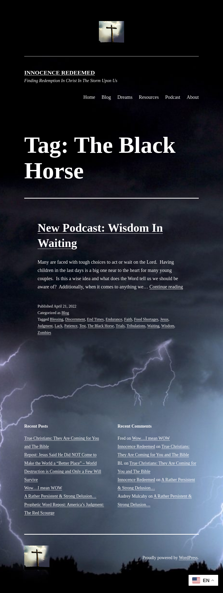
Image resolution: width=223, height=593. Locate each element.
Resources (149, 97)
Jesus (164, 319)
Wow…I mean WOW (43, 487)
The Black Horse (101, 326)
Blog (106, 97)
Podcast (172, 97)
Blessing (56, 319)
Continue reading (166, 286)
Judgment (45, 326)
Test (82, 326)
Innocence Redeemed (59, 72)
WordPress (188, 557)
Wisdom (167, 326)
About (193, 97)
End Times (95, 319)
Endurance (114, 319)
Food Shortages (146, 319)
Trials (120, 326)
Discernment (75, 319)
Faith (128, 319)
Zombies (44, 333)
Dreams (124, 97)
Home (89, 97)
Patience (70, 326)
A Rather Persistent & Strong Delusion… (60, 496)
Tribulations (136, 326)
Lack (58, 326)
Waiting (153, 326)
